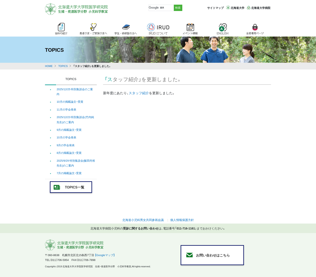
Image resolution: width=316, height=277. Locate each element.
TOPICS (63, 66)
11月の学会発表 (66, 109)
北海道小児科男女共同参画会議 (143, 220)
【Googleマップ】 (105, 255)
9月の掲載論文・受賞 (69, 130)
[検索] (161, 8)
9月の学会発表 (66, 145)
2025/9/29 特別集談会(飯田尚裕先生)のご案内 (76, 162)
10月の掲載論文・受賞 (70, 102)
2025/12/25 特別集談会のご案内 (75, 91)
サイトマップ (215, 8)
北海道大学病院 (260, 8)
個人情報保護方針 (182, 220)
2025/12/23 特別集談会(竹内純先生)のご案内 (75, 119)
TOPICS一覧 (74, 187)
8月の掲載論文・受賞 (69, 153)
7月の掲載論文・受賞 (69, 173)
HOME (49, 66)
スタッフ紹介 (139, 92)
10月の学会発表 (66, 137)
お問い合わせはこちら (213, 255)
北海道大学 (237, 8)
